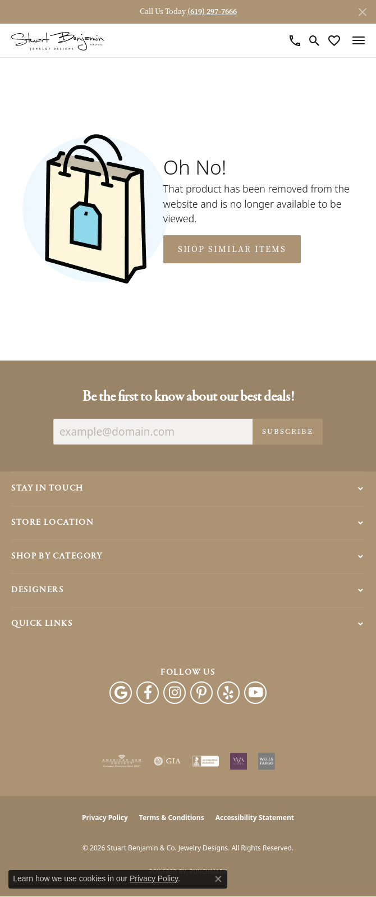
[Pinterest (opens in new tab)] (201, 692)
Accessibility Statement (254, 817)
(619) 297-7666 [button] (212, 11)
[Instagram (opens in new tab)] (174, 692)
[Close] (362, 12)
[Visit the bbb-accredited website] (205, 761)
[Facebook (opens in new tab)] (147, 692)
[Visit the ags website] (122, 761)
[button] (315, 40)
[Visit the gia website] (167, 761)
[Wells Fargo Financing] (266, 761)
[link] (295, 40)
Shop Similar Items (232, 249)
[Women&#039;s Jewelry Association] (238, 761)
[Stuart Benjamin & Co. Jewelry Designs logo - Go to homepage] (57, 40)
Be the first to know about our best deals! (188, 397)
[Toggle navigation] (358, 40)
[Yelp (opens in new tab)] (228, 692)
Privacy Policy (105, 817)
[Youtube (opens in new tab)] (255, 692)
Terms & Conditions (171, 817)
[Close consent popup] (218, 879)
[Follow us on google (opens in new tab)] (120, 692)
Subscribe (287, 431)
